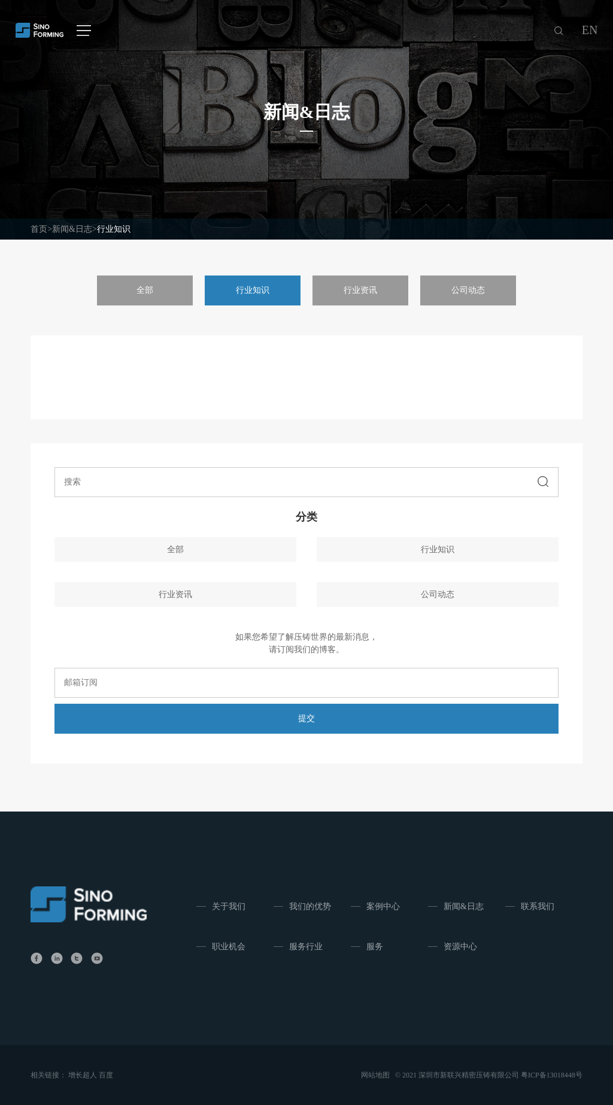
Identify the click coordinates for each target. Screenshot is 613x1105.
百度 (106, 1075)
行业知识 (114, 229)
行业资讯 (360, 290)
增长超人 (82, 1075)
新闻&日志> (74, 229)
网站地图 (375, 1075)
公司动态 (468, 290)
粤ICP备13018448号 (551, 1075)
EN (590, 30)
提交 (306, 718)
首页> (41, 229)
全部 (144, 290)
